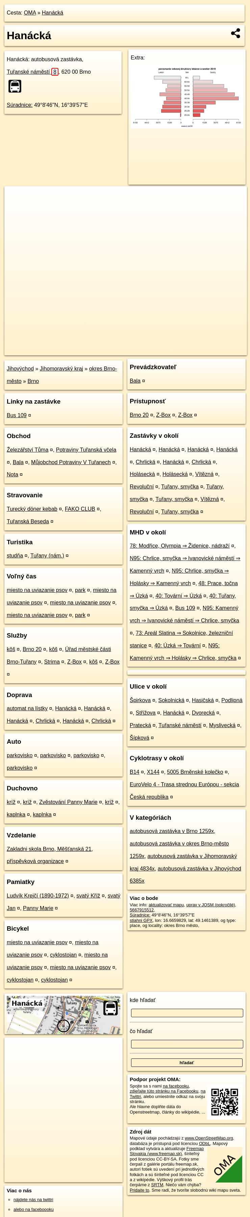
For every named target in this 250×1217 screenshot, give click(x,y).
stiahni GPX (141, 920)
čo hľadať (141, 1031)
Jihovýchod (20, 369)
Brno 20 (32, 649)
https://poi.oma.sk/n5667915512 (216, 350)
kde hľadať (143, 1000)
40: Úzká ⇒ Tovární (177, 645)
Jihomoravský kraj (61, 369)
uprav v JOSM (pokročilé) (210, 904)
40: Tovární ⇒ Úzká (178, 596)
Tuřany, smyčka (180, 487)
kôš (11, 649)
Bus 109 (17, 415)
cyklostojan (63, 955)
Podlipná (231, 700)
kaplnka (16, 814)
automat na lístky (27, 708)
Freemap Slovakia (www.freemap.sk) (167, 1151)
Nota (12, 474)
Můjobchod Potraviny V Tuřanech (71, 462)
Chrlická (45, 721)
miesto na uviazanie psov (37, 590)
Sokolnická (171, 700)
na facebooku (176, 1086)
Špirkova (140, 700)
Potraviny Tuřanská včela (86, 450)
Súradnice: (20, 105)
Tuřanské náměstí (32, 72)
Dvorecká (203, 713)
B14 (134, 772)
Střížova (146, 713)
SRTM (157, 1184)
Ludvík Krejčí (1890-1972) (38, 896)
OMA (30, 13)
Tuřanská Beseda (28, 521)
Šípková (139, 738)
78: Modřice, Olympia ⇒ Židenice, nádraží (180, 546)
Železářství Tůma (27, 450)
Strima (52, 662)
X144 (153, 772)
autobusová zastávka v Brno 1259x (172, 831)
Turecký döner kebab (32, 509)
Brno (33, 381)
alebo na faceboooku (34, 1209)
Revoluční (142, 487)
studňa (15, 555)
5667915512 (142, 909)
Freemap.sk (165, 350)
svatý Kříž (88, 896)
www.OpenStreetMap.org (209, 1138)
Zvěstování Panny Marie (68, 802)
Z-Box (74, 662)
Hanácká (52, 13)
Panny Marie (38, 908)
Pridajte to (139, 1190)
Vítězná (204, 474)
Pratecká (140, 725)
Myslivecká (222, 725)
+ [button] (16, 198)
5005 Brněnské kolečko (195, 772)
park (80, 590)
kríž (11, 802)
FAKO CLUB (80, 509)
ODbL (204, 1143)
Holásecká (142, 474)
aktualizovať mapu (166, 904)
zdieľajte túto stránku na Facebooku (164, 1091)
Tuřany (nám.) (47, 555)
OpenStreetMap (130, 350)
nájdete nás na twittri (33, 1199)
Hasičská (203, 700)
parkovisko (19, 755)
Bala (18, 462)
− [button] (16, 208)
